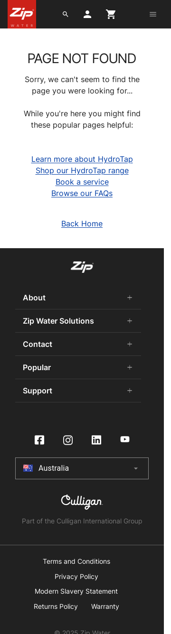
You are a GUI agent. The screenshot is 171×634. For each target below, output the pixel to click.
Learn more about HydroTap (82, 159)
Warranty (105, 606)
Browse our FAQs (82, 193)
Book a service (82, 181)
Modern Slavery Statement (76, 591)
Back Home (82, 223)
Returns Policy (56, 606)
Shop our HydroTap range (82, 170)
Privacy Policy (76, 576)
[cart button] (111, 14)
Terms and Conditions (76, 561)
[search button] (65, 14)
